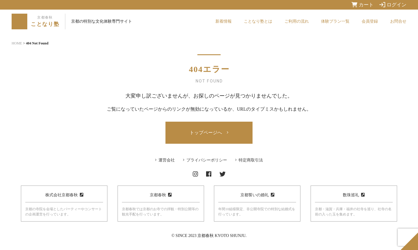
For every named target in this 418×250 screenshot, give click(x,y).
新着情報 (223, 21)
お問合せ (398, 21)
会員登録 (370, 21)
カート (363, 5)
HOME (17, 43)
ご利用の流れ (296, 21)
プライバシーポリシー (206, 160)
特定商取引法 (251, 160)
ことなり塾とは (258, 21)
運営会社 (166, 160)
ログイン (392, 5)
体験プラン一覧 (335, 21)
